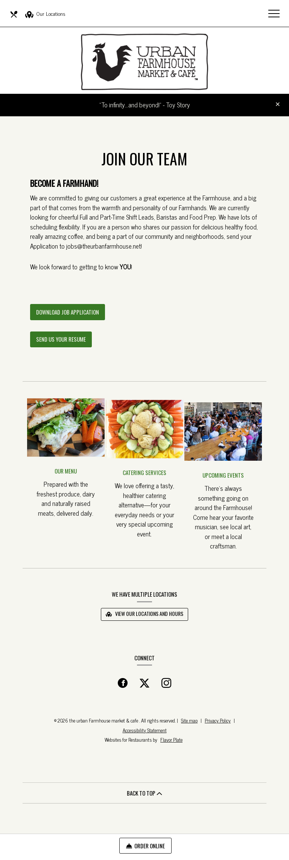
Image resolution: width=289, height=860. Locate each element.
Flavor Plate (171, 740)
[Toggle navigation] (274, 13)
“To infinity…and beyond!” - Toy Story (144, 104)
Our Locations (45, 14)
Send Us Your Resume (61, 339)
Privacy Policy (218, 720)
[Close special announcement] (277, 105)
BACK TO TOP (144, 793)
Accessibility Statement (145, 730)
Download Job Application (70, 314)
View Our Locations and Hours (144, 613)
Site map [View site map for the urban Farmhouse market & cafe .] (189, 720)
